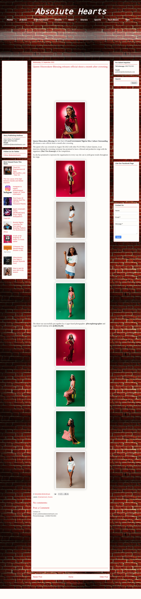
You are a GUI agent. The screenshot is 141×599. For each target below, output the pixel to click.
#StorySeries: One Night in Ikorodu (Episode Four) (19, 260)
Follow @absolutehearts (12, 155)
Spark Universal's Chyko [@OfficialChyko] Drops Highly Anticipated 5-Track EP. (14, 213)
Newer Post (37, 577)
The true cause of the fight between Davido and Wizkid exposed (13, 181)
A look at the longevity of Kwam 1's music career (18, 238)
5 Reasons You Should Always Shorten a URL (18, 248)
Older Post (104, 577)
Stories (84, 20)
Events (58, 20)
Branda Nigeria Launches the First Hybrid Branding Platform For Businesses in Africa (15, 227)
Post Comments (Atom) (75, 583)
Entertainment (41, 20)
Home (10, 20)
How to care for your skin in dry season (18, 270)
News (71, 20)
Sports (97, 20)
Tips (127, 20)
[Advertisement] (71, 41)
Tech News (113, 20)
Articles (23, 20)
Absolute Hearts (70, 11)
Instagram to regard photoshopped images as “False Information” (19, 190)
